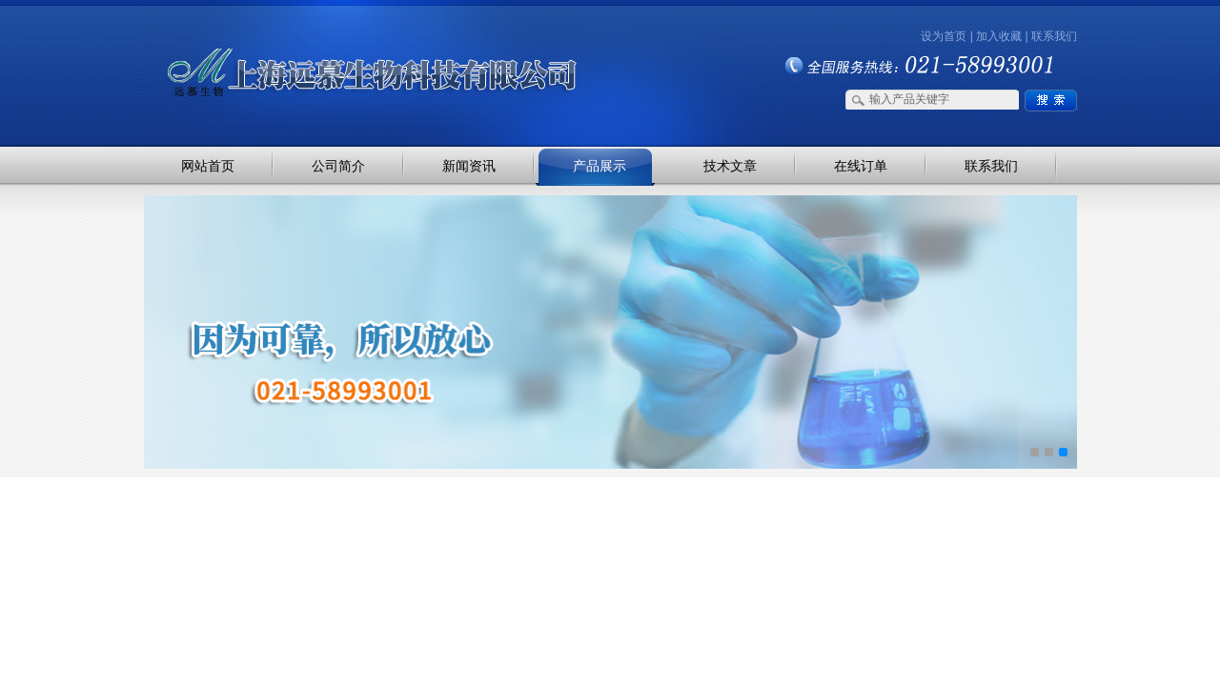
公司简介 (338, 165)
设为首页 (943, 36)
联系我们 (1054, 36)
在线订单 (860, 165)
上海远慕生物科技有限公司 (343, 40)
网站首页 (207, 165)
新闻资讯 (469, 165)
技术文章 (730, 165)
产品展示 (599, 165)
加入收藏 (999, 36)
